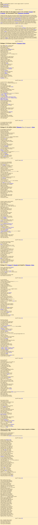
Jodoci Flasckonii (18, 18)
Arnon (6, 98)
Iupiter (6, 182)
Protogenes (5, 326)
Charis (7, 63)
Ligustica (10, 292)
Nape (13, 347)
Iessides (1, 220)
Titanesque (2, 456)
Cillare (6, 95)
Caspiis (12, 475)
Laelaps (2, 347)
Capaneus (6, 96)
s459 (22, 120)
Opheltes (6, 73)
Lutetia (12, 86)
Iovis (13, 300)
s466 (22, 398)
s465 (22, 358)
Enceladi (5, 419)
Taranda (20, 15)
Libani (5, 449)
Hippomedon (11, 96)
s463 (22, 277)
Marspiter (12, 424)
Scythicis (5, 152)
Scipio (10, 270)
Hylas (6, 72)
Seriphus (6, 338)
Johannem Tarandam (23, 13)
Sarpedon (1, 97)
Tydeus (4, 98)
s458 (22, 80)
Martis (3, 150)
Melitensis (24, 27)
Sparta (9, 104)
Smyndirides (8, 93)
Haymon (11, 426)
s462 (22, 239)
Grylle (4, 261)
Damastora (10, 68)
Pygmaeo (2, 13)
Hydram (7, 229)
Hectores (10, 352)
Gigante (10, 18)
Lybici (8, 271)
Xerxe (1, 244)
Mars (1, 258)
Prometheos (11, 183)
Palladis (9, 377)
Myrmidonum (10, 49)
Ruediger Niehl (5, 4)
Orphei (17, 22)
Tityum (10, 67)
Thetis (17, 391)
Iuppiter (13, 420)
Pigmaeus (24, 127)
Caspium (10, 388)
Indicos (10, 231)
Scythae (7, 420)
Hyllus (11, 422)
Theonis (6, 330)
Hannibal (12, 267)
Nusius (35, 29)
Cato (12, 223)
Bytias (7, 97)
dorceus (2, 348)
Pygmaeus (19, 43)
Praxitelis (8, 325)
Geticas (4, 406)
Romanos (1, 309)
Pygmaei (9, 265)
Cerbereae (4, 177)
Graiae (1, 328)
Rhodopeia (6, 154)
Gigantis (15, 265)
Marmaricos (5, 223)
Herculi (6, 230)
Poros (1, 231)
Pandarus (12, 97)
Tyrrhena (4, 164)
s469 (22, 518)
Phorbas (1, 99)
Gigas (23, 43)
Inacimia (16, 435)
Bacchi (1, 149)
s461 (22, 199)
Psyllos (1, 224)
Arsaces (15, 97)
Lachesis (8, 373)
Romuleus (9, 223)
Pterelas (6, 347)
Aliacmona (10, 111)
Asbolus (11, 348)
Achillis (7, 353)
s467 (22, 437)
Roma (8, 307)
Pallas (1, 98)
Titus (5, 138)
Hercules (12, 227)
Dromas (10, 347)
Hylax (6, 348)
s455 (22, 9)
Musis (6, 31)
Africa (11, 224)
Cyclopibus (6, 70)
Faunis (1, 22)
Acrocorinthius (5, 99)
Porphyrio (7, 439)
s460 (22, 160)
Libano (5, 156)
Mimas (14, 96)
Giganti (31, 11)
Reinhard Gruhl (5, 6)
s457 (22, 41)
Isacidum (4, 217)
